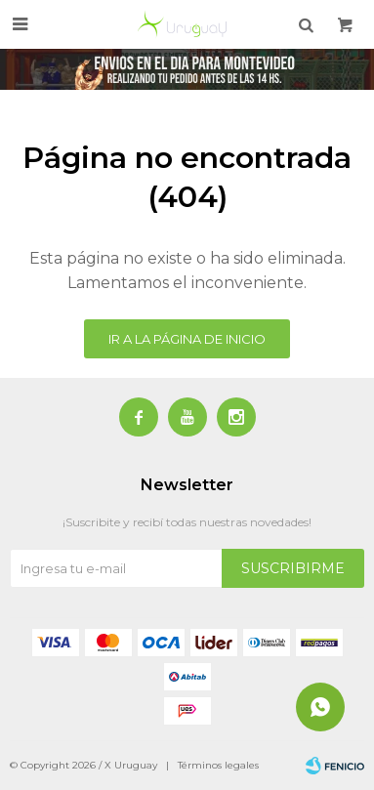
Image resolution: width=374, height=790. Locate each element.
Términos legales (218, 765)
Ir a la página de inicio (187, 339)
